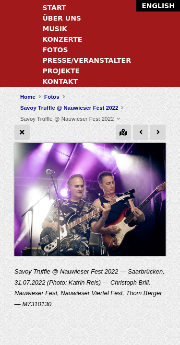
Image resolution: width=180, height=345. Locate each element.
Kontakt (60, 81)
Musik (55, 29)
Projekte (61, 71)
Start (54, 8)
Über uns (62, 18)
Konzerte (63, 39)
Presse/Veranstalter (87, 60)
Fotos (55, 50)
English (158, 6)
